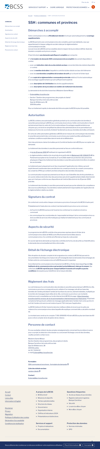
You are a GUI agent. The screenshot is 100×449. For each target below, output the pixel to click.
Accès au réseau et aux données (80, 395)
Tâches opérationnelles (46, 401)
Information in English (13, 401)
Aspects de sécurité (11, 38)
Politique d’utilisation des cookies (17, 417)
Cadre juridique (57, 7)
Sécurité (72, 403)
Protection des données (77, 7)
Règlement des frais (11, 46)
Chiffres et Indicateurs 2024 (48, 413)
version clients (33, 371)
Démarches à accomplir (12, 26)
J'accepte (88, 445)
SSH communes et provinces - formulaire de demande (47, 364)
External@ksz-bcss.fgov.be (39, 94)
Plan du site (85, 2)
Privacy (7, 411)
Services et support (37, 7)
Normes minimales (75, 426)
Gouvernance (42, 407)
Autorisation (9, 30)
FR (92, 2)
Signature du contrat (11, 34)
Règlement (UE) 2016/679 (81, 155)
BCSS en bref (42, 395)
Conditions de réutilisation (14, 424)
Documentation (43, 429)
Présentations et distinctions (48, 416)
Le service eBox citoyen (77, 406)
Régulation (9, 414)
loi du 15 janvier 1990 (39, 152)
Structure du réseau (45, 404)
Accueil (30, 15)
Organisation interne (45, 410)
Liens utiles (9, 398)
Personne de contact (11, 50)
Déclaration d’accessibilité (14, 420)
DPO (70, 429)
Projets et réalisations (40, 15)
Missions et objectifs (45, 398)
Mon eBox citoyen (75, 409)
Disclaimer (9, 408)
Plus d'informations (73, 445)
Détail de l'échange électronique (15, 42)
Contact (8, 395)
